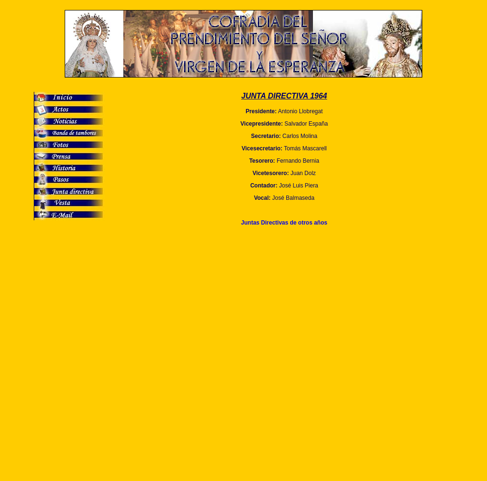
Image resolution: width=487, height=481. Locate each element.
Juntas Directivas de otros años (284, 222)
